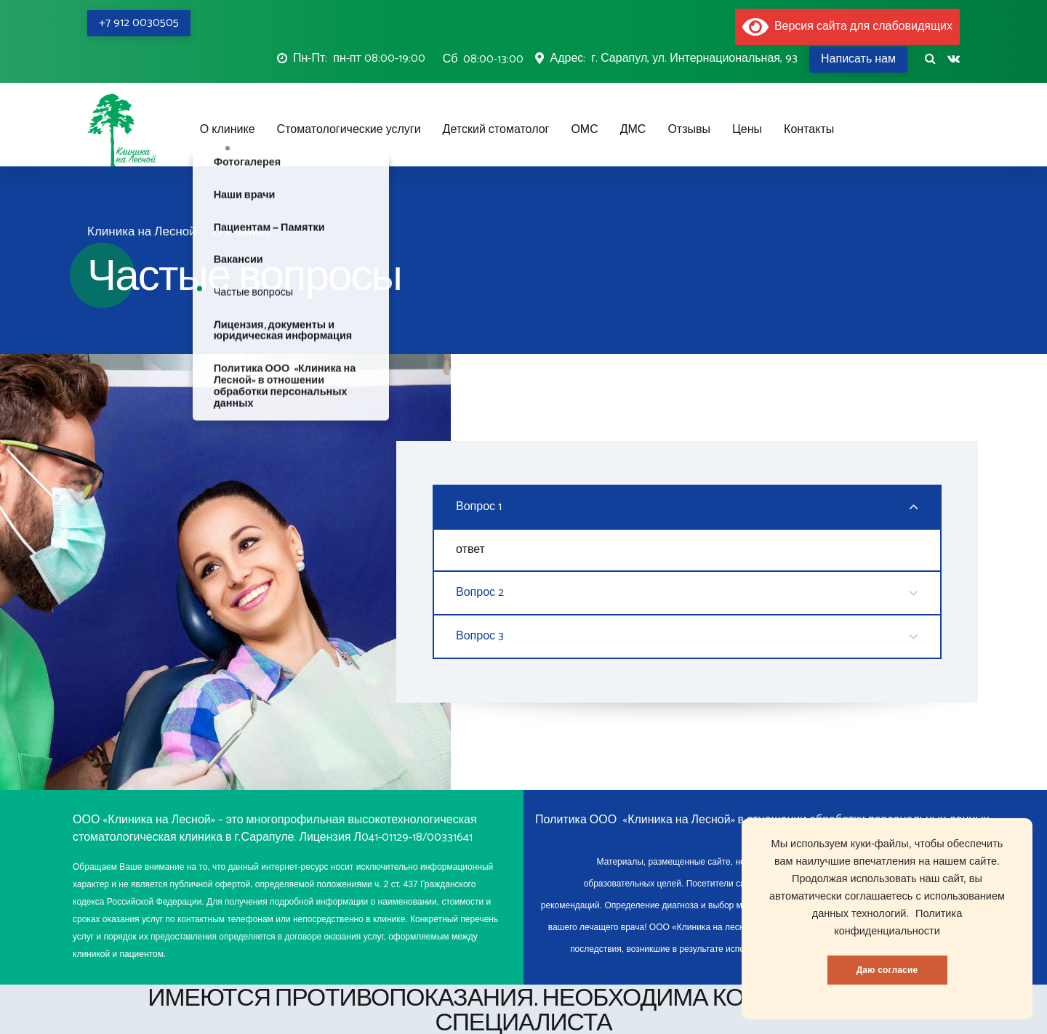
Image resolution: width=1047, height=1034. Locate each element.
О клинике (227, 130)
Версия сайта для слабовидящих (847, 26)
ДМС (633, 130)
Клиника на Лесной (141, 232)
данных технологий (859, 913)
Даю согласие (887, 970)
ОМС (584, 130)
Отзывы (688, 130)
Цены (747, 130)
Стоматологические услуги (349, 130)
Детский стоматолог (496, 130)
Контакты (809, 130)
